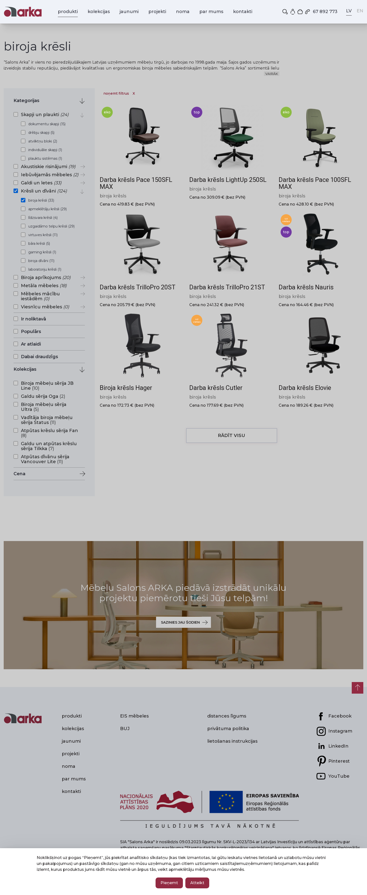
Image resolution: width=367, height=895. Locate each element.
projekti (157, 11)
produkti (68, 11)
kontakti (242, 11)
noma (183, 11)
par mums (211, 11)
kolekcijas (99, 11)
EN (360, 11)
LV (349, 11)
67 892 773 (320, 11)
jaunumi (129, 11)
